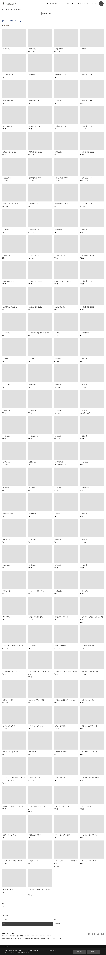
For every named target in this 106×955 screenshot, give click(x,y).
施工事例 (5, 919)
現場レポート (58, 919)
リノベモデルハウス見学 (80, 3)
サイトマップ (6, 942)
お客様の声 (57, 924)
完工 (4, 924)
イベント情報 (64, 3)
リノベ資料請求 (52, 3)
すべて (5, 906)
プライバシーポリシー (42, 950)
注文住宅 (94, 3)
